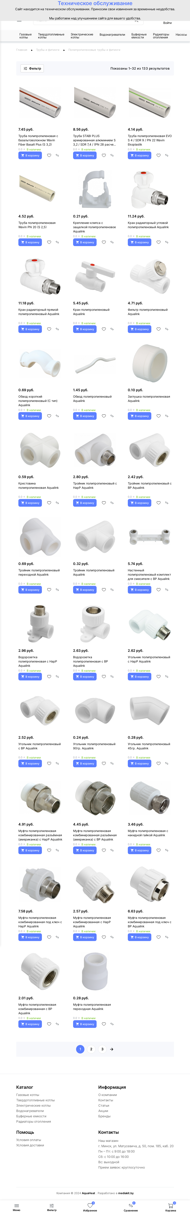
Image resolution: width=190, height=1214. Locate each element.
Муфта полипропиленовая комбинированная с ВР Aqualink (37, 1009)
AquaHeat (88, 1193)
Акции (103, 1111)
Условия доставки (30, 1145)
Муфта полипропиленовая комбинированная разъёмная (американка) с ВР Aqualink (95, 835)
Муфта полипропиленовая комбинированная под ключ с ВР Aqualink (149, 922)
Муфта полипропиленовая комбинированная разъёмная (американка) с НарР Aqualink (40, 835)
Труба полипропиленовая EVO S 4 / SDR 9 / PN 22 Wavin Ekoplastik (150, 140)
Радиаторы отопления (161, 36)
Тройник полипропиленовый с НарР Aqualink (95, 485)
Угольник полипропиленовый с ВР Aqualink (39, 746)
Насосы (181, 34)
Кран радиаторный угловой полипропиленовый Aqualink (148, 225)
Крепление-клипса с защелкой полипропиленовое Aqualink (94, 227)
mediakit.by (126, 1193)
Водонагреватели (112, 34)
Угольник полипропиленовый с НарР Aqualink (149, 659)
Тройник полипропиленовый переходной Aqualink (39, 572)
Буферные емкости (139, 36)
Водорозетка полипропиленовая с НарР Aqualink (37, 661)
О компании (107, 1095)
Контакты (105, 1100)
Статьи (103, 1105)
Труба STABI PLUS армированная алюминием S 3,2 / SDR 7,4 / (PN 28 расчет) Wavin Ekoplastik (94, 140)
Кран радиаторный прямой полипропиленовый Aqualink (38, 312)
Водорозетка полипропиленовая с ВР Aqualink (90, 661)
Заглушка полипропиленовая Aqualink (149, 399)
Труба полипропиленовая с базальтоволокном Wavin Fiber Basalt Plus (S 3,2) (38, 140)
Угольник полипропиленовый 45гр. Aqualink (149, 746)
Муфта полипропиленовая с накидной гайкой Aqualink (148, 833)
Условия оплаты (28, 1140)
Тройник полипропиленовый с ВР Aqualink (150, 485)
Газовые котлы (25, 36)
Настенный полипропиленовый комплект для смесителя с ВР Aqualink (149, 574)
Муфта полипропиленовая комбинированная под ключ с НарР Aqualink (40, 922)
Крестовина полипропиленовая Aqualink (38, 485)
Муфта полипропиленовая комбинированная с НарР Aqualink (92, 922)
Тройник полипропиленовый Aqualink (93, 572)
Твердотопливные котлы (51, 36)
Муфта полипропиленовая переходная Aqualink (92, 1007)
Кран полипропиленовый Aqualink (91, 312)
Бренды (104, 1116)
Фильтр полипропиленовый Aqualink (148, 312)
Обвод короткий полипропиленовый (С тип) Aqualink (37, 401)
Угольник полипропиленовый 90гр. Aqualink (94, 746)
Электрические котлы (82, 36)
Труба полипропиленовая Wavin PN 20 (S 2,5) (37, 225)
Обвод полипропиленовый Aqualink (92, 399)
